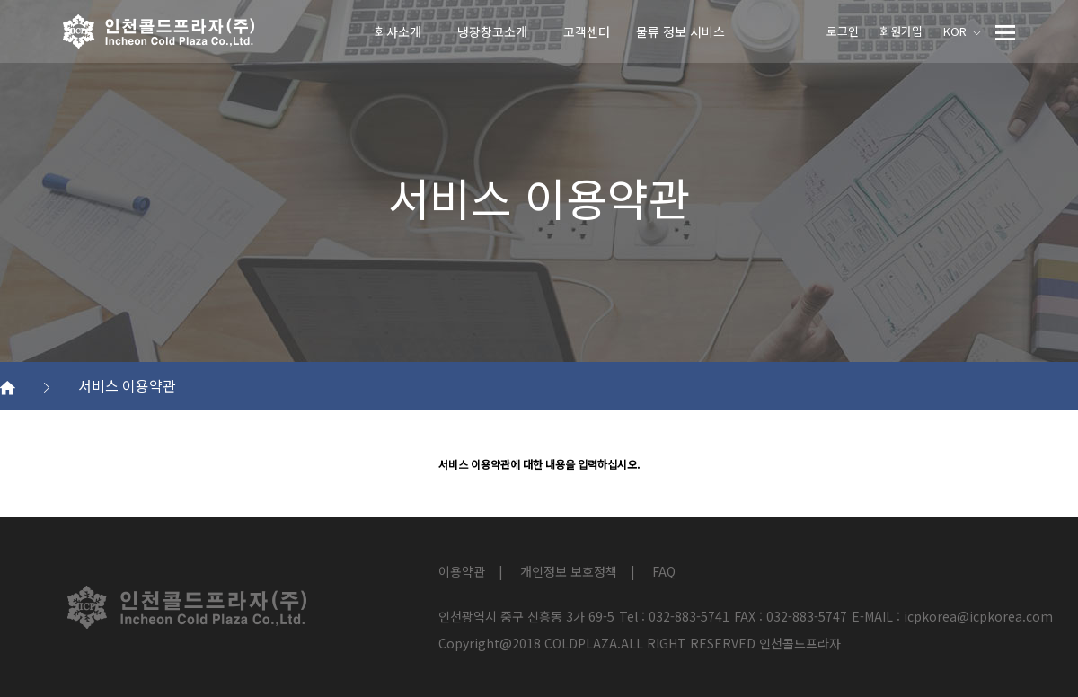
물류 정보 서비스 (680, 31)
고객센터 (586, 31)
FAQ (664, 571)
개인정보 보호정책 (568, 571)
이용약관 (461, 571)
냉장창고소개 (492, 31)
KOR (962, 31)
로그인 (842, 31)
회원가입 (901, 31)
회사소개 (398, 31)
